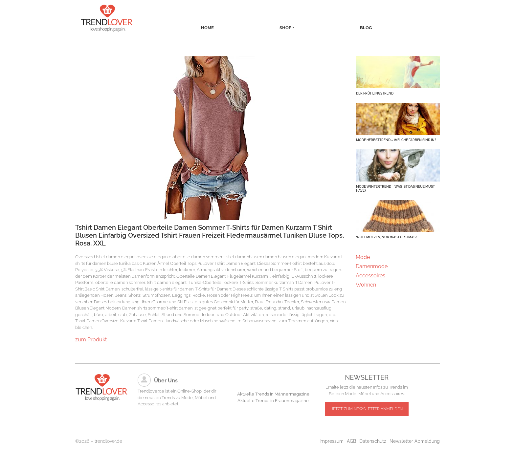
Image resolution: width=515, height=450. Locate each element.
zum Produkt (91, 339)
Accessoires (370, 275)
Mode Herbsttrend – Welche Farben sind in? (396, 140)
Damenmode (372, 266)
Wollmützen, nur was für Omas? (386, 237)
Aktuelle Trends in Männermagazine (273, 394)
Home (207, 27)
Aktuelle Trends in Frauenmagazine (273, 400)
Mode (363, 257)
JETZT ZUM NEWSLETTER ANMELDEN (367, 409)
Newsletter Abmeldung (415, 441)
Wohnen (366, 285)
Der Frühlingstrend (374, 93)
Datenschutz (372, 441)
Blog (366, 27)
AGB (351, 441)
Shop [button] (285, 27)
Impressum (332, 441)
